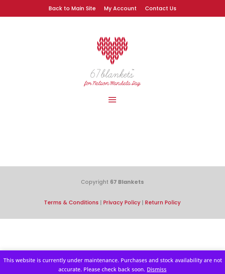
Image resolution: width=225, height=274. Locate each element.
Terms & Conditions (71, 202)
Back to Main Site (72, 9)
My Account (120, 9)
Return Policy (163, 202)
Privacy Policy (121, 202)
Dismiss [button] (157, 269)
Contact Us (160, 9)
